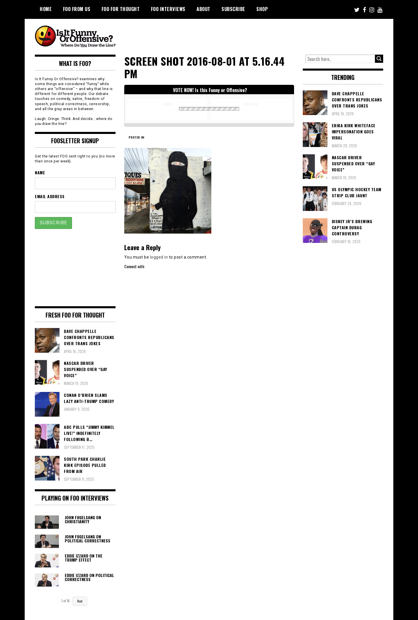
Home (46, 9)
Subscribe (233, 9)
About (203, 9)
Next (79, 601)
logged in (159, 257)
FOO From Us (77, 9)
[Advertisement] (274, 35)
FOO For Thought (121, 9)
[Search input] (340, 59)
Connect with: (134, 266)
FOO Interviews (168, 9)
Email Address (50, 196)
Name (40, 172)
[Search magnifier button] (379, 59)
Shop (262, 9)
